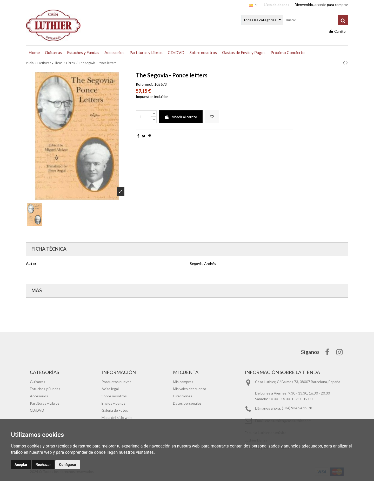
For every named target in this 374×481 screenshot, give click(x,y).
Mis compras (183, 381)
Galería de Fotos (115, 410)
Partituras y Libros (44, 403)
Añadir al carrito (180, 117)
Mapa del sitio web (117, 417)
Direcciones (182, 396)
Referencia (144, 84)
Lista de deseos (277, 4)
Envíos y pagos (113, 403)
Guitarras (37, 381)
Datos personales (187, 403)
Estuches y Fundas (45, 388)
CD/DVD (37, 410)
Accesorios (39, 396)
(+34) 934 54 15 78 (297, 408)
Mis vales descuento (189, 388)
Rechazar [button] (43, 465)
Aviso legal (110, 388)
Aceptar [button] (21, 465)
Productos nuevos (116, 381)
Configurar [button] (67, 465)
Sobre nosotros (114, 396)
